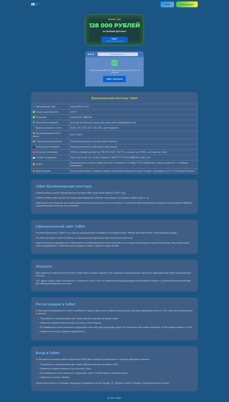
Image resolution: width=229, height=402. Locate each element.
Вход (167, 4)
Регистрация (187, 4)
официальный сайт (114, 40)
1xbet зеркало (114, 79)
